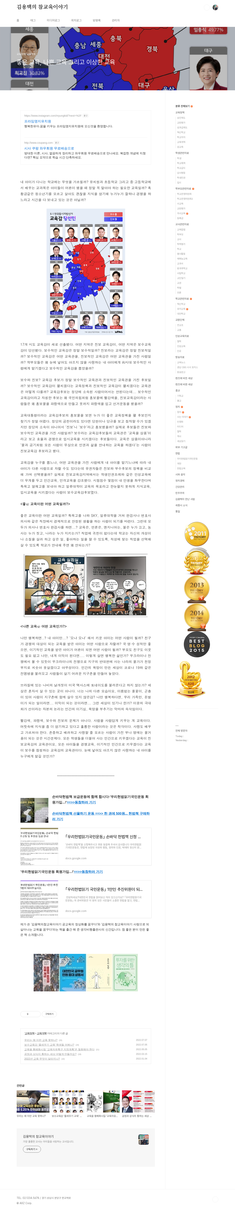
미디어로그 (53, 20)
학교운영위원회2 (185, 198)
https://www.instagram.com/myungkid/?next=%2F (52, 115)
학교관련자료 (183, 298)
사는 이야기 (184, 417)
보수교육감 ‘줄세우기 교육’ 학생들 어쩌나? (49, 1044)
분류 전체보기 (184, 106)
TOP (215, 1199)
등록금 (180, 218)
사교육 (180, 203)
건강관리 (179, 486)
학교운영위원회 (184, 194)
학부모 (180, 234)
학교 (179, 249)
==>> (81, 802)
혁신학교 (181, 132)
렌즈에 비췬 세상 (184, 384)
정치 (179, 406)
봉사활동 (181, 253)
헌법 (177, 453)
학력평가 (181, 244)
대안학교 (181, 313)
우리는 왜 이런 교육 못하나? (40, 1040)
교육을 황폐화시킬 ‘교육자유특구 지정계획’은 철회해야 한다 (59, 1049)
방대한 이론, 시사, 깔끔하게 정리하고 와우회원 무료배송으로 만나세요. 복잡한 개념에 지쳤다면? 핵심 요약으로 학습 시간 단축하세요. (85, 155)
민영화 (180, 421)
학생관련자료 (182, 153)
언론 (179, 292)
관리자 (116, 20)
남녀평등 (181, 172)
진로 (179, 351)
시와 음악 (180, 474)
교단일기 (181, 278)
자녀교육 (182, 213)
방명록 (97, 20)
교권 (179, 283)
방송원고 (181, 372)
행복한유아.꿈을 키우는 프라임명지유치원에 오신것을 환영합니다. (68, 126)
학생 (179, 158)
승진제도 (181, 117)
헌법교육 (181, 468)
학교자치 (181, 137)
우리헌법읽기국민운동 (187, 458)
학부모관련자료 (184, 188)
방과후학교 (182, 268)
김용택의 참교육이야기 (42, 7)
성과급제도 (182, 127)
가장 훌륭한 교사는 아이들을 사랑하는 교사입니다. (48, 1141)
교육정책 (29, 1033)
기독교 (180, 395)
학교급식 (181, 168)
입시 (179, 182)
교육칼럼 (181, 229)
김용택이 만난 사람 (185, 499)
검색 (207, 7)
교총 (179, 330)
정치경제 (179, 480)
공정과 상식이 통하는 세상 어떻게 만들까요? (50, 1054)
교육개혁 (42, 1033)
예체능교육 (182, 258)
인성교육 (181, 346)
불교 (179, 400)
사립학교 (181, 273)
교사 (179, 239)
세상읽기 (181, 441)
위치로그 (76, 20)
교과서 (180, 263)
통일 (177, 511)
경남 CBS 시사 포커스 (187, 367)
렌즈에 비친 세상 (184, 378)
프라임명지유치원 (37, 121)
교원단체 (179, 319)
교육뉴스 (181, 362)
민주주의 (179, 492)
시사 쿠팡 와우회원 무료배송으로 (49, 148)
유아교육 (182, 309)
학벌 (179, 287)
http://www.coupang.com (38, 142)
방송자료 (179, 357)
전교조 (180, 325)
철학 (179, 341)
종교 (177, 390)
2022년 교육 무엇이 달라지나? (42, 1058)
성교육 (180, 147)
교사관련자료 (182, 224)
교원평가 (181, 122)
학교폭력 (181, 163)
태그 (33, 20)
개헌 (179, 463)
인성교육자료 (182, 336)
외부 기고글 (181, 447)
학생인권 (181, 177)
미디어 (180, 426)
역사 (179, 436)
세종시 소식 (181, 505)
